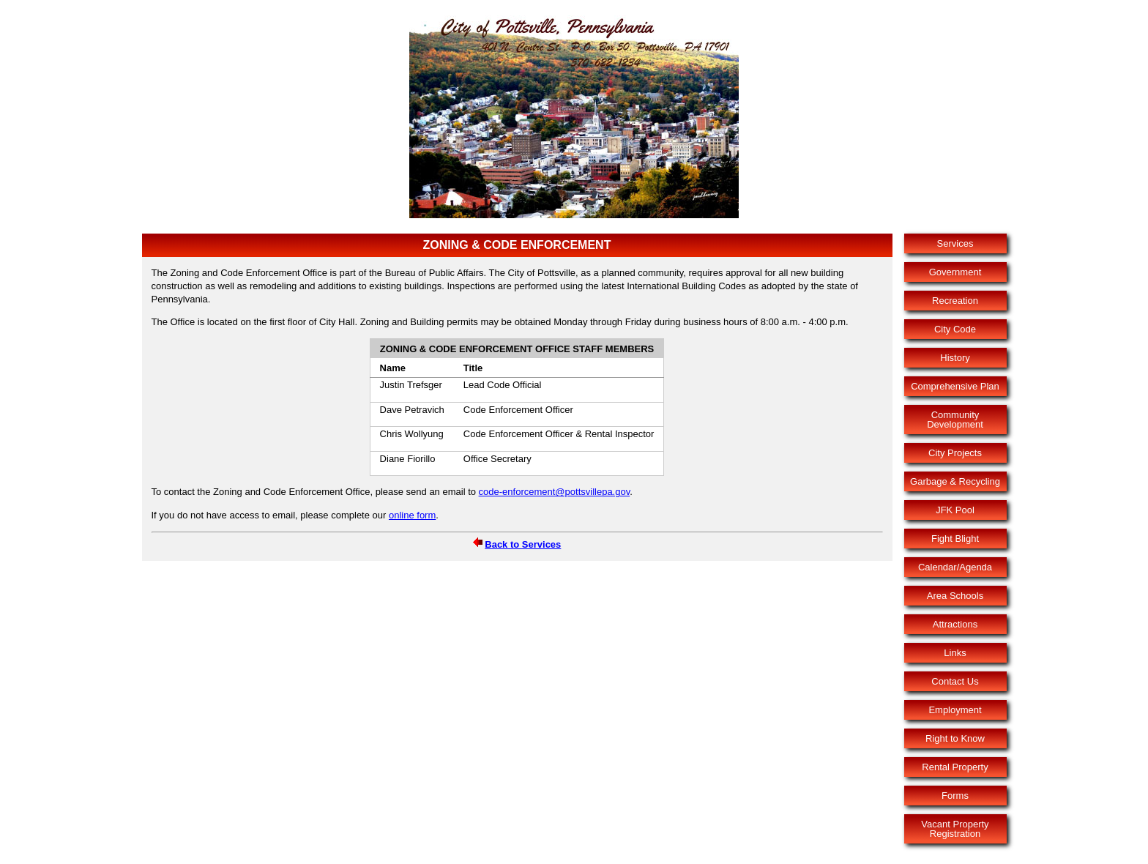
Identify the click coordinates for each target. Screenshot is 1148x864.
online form (412, 515)
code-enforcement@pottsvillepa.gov (554, 491)
